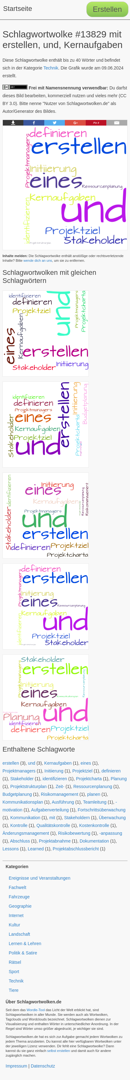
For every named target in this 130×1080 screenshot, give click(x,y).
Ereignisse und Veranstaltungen (39, 878)
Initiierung (54, 770)
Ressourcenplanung (92, 786)
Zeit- (59, 786)
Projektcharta (89, 778)
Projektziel (82, 770)
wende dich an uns (37, 260)
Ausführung (63, 802)
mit (52, 817)
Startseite (17, 8)
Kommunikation (25, 817)
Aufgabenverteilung (50, 809)
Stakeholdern (77, 817)
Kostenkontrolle (94, 825)
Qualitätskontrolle (53, 825)
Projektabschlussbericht (76, 848)
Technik (50, 67)
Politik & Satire (23, 952)
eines (86, 763)
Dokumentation (94, 841)
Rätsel (15, 962)
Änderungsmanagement (25, 833)
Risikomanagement (59, 794)
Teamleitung (95, 802)
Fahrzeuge (19, 896)
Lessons (10, 848)
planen (93, 794)
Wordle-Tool (35, 1010)
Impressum (16, 1065)
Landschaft (19, 934)
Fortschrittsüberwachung (101, 809)
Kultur (14, 924)
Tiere (13, 990)
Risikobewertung (74, 833)
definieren (111, 770)
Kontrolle (18, 825)
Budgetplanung (17, 794)
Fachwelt (17, 887)
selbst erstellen (58, 1051)
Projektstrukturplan (28, 786)
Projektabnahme (55, 841)
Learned (36, 848)
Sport (14, 971)
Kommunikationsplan (22, 802)
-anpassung (110, 833)
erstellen (10, 763)
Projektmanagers (19, 770)
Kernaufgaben (58, 763)
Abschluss (20, 841)
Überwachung (112, 817)
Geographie (20, 906)
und (31, 763)
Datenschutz (43, 1065)
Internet (16, 915)
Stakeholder (22, 778)
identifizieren (54, 778)
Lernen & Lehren (25, 943)
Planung (119, 778)
